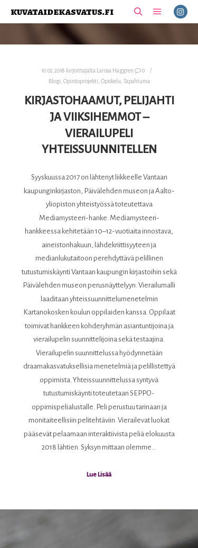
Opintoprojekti (80, 81)
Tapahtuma (137, 81)
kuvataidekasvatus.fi (62, 11)
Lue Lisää (99, 474)
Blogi (55, 81)
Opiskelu (111, 81)
